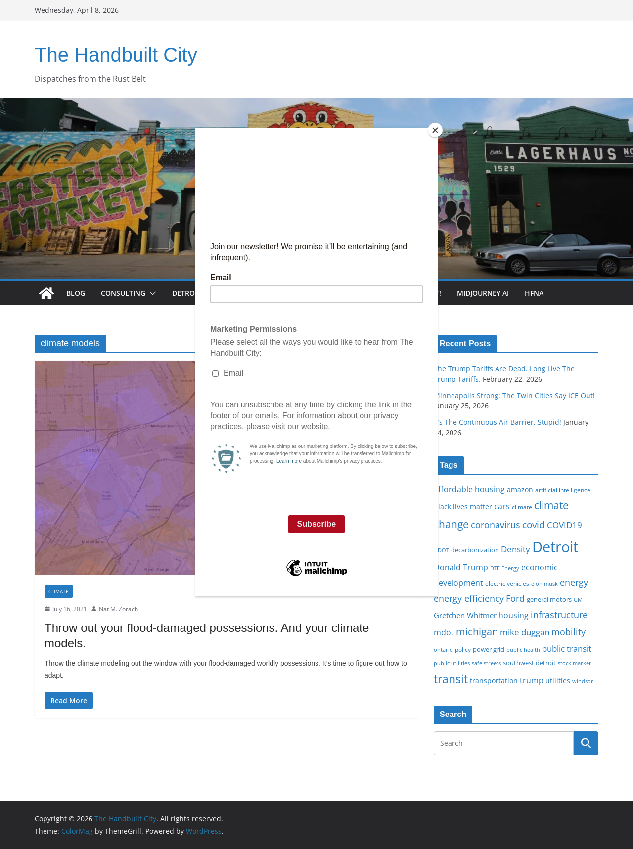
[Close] (435, 130)
